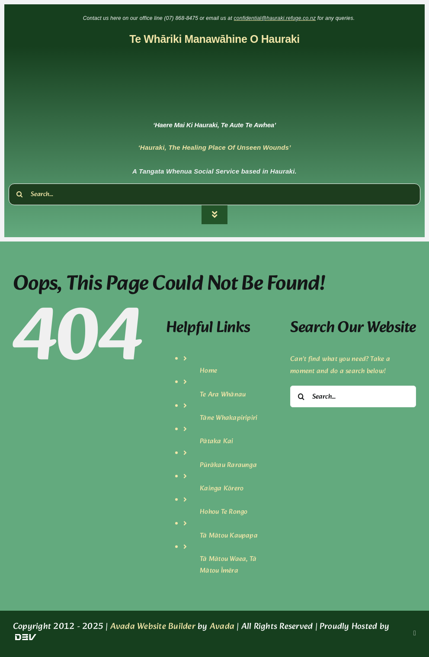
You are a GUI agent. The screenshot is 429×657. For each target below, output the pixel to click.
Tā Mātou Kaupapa (229, 535)
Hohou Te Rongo (223, 512)
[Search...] (214, 194)
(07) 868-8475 (182, 18)
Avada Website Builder (152, 626)
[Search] (19, 194)
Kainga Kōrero (221, 488)
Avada (222, 626)
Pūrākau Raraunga (228, 465)
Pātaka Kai (216, 441)
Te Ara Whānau (223, 394)
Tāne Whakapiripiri (228, 418)
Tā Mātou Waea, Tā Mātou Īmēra (228, 564)
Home (208, 371)
